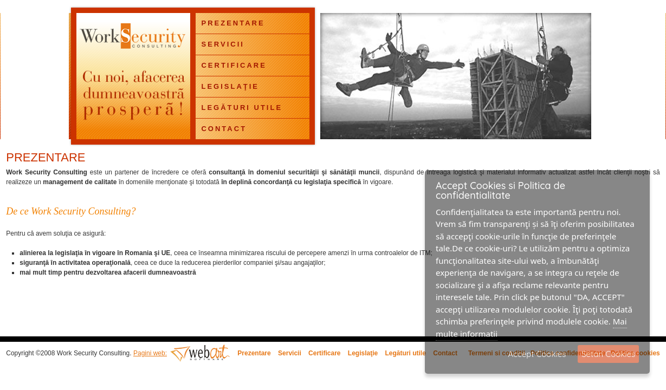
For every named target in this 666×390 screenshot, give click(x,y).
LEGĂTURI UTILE (241, 107)
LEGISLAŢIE (230, 86)
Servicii (289, 353)
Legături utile (405, 353)
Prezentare (253, 353)
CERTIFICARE (233, 65)
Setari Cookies (608, 354)
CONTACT (224, 129)
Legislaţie (363, 353)
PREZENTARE (232, 23)
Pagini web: (150, 353)
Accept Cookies (537, 354)
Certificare (324, 353)
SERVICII (222, 44)
